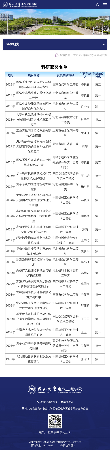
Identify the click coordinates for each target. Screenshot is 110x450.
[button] (97, 4)
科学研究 (88, 55)
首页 (75, 55)
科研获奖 (102, 55)
